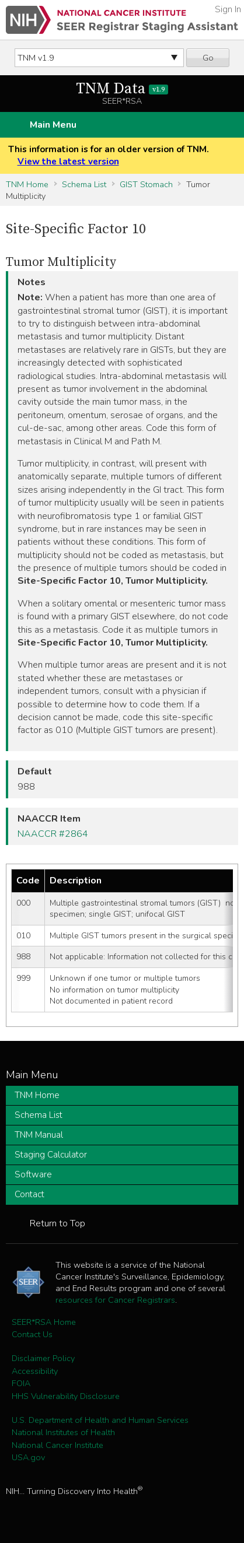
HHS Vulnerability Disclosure (66, 1396)
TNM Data (122, 89)
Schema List (84, 184)
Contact (29, 1194)
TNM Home (27, 184)
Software (33, 1174)
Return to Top (57, 1223)
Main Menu (53, 124)
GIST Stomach (146, 184)
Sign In (228, 9)
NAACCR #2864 (53, 833)
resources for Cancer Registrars (115, 1300)
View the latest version (68, 161)
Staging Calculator (51, 1154)
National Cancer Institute (57, 1445)
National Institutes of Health (63, 1432)
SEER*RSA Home (44, 1322)
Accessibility (35, 1371)
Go (208, 58)
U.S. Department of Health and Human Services (100, 1420)
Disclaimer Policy (43, 1358)
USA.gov (28, 1457)
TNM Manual (39, 1135)
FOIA (21, 1383)
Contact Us (32, 1334)
